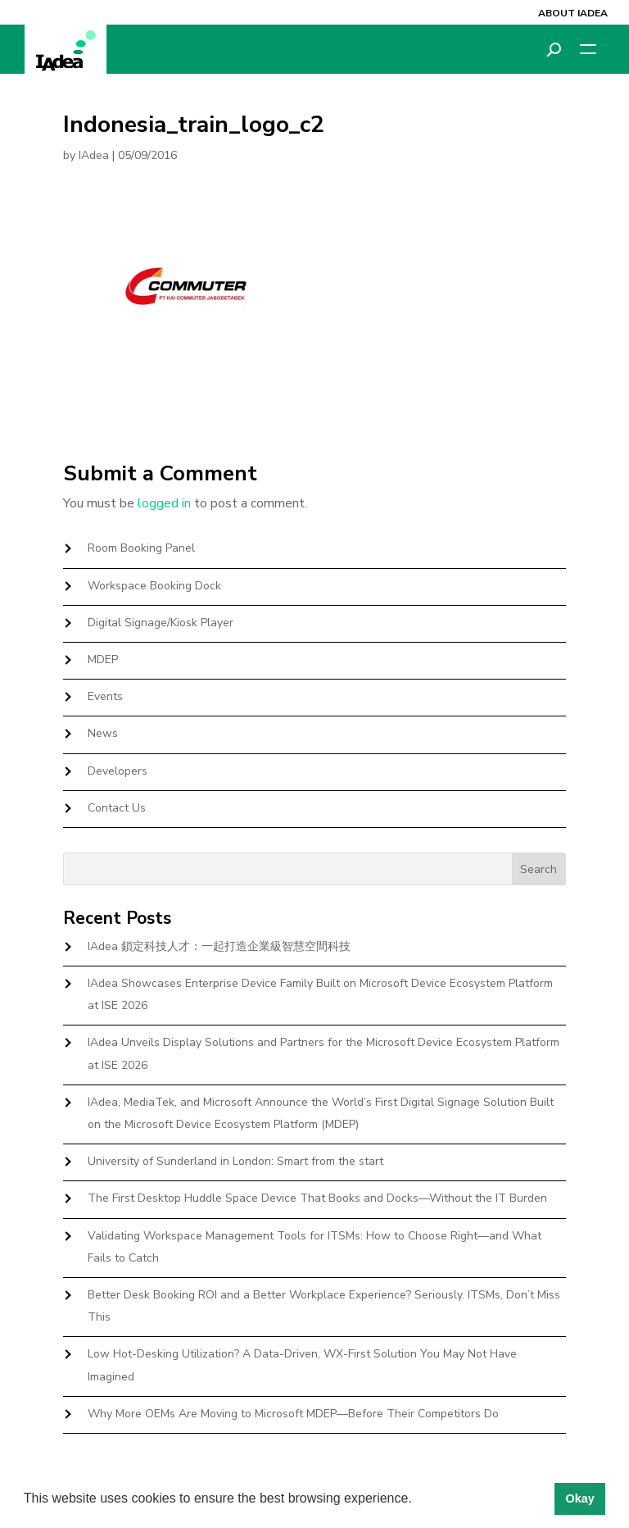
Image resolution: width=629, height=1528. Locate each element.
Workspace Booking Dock (154, 585)
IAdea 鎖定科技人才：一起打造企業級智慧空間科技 (219, 946)
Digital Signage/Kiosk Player (160, 622)
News (103, 733)
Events (105, 696)
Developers (117, 771)
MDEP (103, 659)
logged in (164, 503)
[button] (417, 1500)
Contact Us (117, 808)
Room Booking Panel (141, 548)
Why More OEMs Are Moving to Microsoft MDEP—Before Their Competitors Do (293, 1413)
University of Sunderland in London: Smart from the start (235, 1161)
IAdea (94, 155)
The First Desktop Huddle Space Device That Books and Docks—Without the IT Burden (317, 1198)
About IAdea (573, 13)
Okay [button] (579, 1498)
